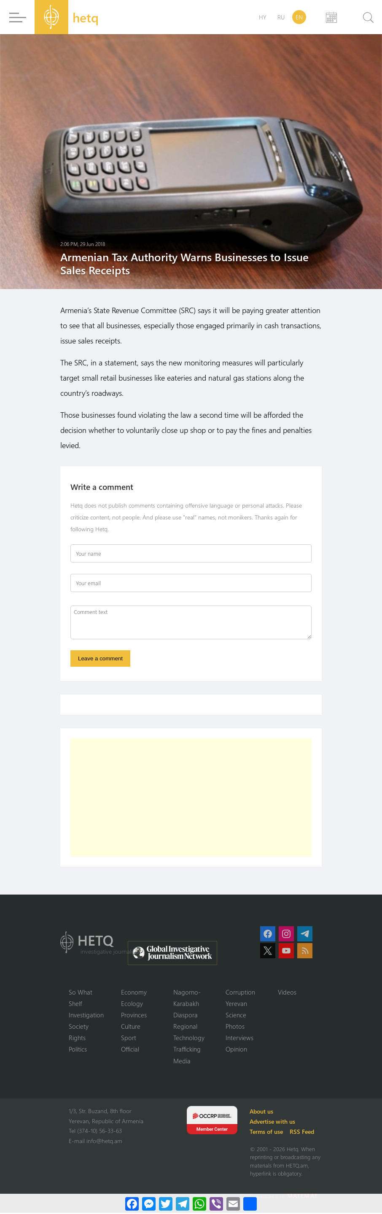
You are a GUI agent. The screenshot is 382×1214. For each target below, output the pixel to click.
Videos (287, 992)
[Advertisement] (191, 798)
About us (262, 1113)
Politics (78, 1050)
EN (299, 17)
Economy (134, 992)
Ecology (132, 1004)
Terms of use (267, 1133)
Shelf (75, 1004)
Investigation (86, 1015)
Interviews (239, 1039)
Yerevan (236, 1004)
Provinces (134, 1015)
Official (130, 1050)
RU (281, 17)
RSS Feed (303, 1133)
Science (236, 1015)
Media (182, 1062)
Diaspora (185, 1015)
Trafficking (187, 1050)
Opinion (236, 1050)
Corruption (240, 992)
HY (262, 17)
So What (80, 992)
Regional (185, 1027)
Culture (130, 1027)
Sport (128, 1039)
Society (79, 1027)
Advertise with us (273, 1123)
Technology (188, 1039)
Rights (77, 1039)
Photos (235, 1027)
